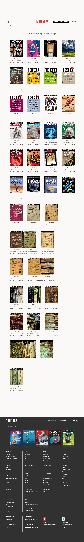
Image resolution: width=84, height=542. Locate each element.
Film (26, 478)
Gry (25, 487)
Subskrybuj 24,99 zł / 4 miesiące (60, 21)
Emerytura (27, 461)
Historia (64, 461)
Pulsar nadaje (46, 492)
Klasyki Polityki (66, 470)
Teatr (26, 485)
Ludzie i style (65, 456)
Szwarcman (46, 456)
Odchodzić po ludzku (67, 465)
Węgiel (26, 459)
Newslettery (65, 454)
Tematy (64, 479)
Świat (25, 26)
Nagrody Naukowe (29, 511)
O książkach (46, 480)
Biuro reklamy (9, 519)
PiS (6, 480)
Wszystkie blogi (47, 465)
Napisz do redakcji (10, 522)
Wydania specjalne (10, 456)
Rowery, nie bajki (47, 487)
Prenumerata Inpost (52, 420)
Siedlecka (45, 454)
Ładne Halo (48, 537)
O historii (45, 483)
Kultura (36, 26)
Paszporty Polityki (29, 489)
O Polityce (8, 527)
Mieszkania (27, 454)
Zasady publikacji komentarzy (31, 519)
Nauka (41, 26)
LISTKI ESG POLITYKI (31, 465)
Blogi (46, 26)
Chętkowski (46, 463)
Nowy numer (15, 26)
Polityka (8, 454)
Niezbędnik (8, 470)
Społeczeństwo (65, 463)
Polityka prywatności (29, 522)
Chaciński (45, 461)
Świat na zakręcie (47, 478)
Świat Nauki (9, 465)
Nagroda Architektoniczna (31, 492)
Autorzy (64, 476)
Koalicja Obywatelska (11, 478)
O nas (63, 481)
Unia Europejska (10, 502)
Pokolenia (61, 26)
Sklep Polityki (65, 483)
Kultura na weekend (48, 476)
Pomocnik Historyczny (11, 459)
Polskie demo (46, 489)
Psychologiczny (47, 485)
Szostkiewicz (46, 459)
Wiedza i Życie (9, 463)
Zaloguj (73, 21)
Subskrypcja (63, 420)
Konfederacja (9, 489)
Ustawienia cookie (28, 530)
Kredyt (26, 463)
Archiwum (64, 474)
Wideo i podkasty (53, 26)
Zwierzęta (64, 472)
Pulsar (26, 502)
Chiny (7, 511)
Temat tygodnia (47, 474)
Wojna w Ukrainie (10, 500)
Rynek (30, 26)
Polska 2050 (9, 487)
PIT (25, 456)
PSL (7, 485)
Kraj (21, 26)
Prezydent (8, 492)
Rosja (7, 509)
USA (7, 505)
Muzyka (27, 476)
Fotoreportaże (65, 459)
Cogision (44, 537)
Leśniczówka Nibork (23, 537)
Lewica (7, 483)
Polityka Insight (13, 537)
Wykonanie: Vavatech (55, 537)
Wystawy (27, 483)
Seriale (26, 480)
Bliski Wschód (9, 507)
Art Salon (27, 494)
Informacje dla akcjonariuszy (31, 527)
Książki (26, 474)
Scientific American (10, 461)
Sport (63, 467)
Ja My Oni (8, 467)
